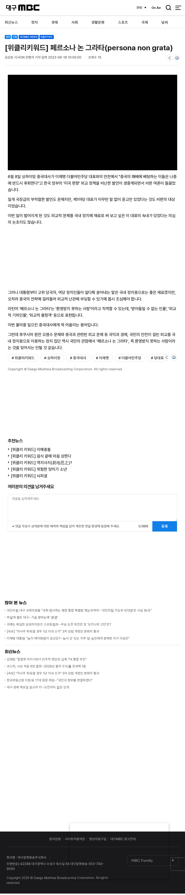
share (169, 58)
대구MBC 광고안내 (123, 840)
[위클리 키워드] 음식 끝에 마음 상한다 (41, 457)
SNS (137, 8)
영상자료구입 (97, 840)
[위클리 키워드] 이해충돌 (31, 451)
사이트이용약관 (75, 840)
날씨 (164, 22)
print (177, 58)
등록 (164, 528)
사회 (74, 22)
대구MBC (23, 8)
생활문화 (98, 22)
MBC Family (142, 862)
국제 (144, 22)
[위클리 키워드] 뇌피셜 (29, 477)
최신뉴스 (11, 22)
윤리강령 (55, 840)
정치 (34, 22)
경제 (54, 22)
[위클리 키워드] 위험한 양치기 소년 (39, 470)
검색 (167, 8)
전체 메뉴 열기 (178, 8)
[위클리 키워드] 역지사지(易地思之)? (41, 464)
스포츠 (123, 22)
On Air (155, 8)
